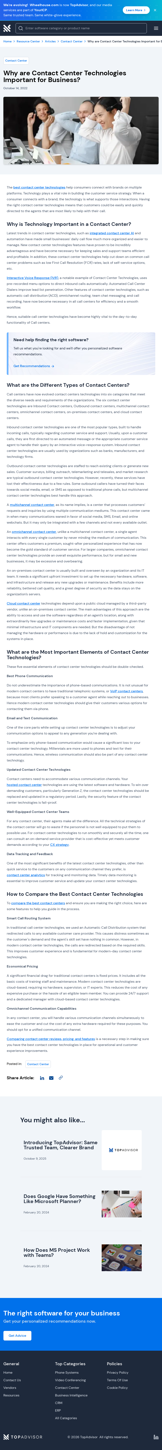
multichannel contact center (32, 505)
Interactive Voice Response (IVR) (32, 278)
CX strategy (59, 844)
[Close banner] (155, 10)
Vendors (9, 1387)
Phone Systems (67, 1372)
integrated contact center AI (112, 233)
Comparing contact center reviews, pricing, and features (51, 1039)
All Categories (66, 1418)
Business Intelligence (71, 1395)
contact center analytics (26, 875)
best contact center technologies (39, 187)
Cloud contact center (23, 603)
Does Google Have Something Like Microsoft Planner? (60, 1199)
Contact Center (16, 60)
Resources (11, 1395)
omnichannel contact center (34, 532)
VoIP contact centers (126, 691)
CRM (58, 1403)
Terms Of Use (117, 1380)
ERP (58, 1410)
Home (7, 1372)
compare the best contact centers (38, 903)
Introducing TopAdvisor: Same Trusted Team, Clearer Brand (60, 1145)
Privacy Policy (117, 1372)
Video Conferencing (70, 1380)
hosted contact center (24, 785)
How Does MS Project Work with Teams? (57, 1252)
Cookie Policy (117, 1387)
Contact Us (12, 1380)
